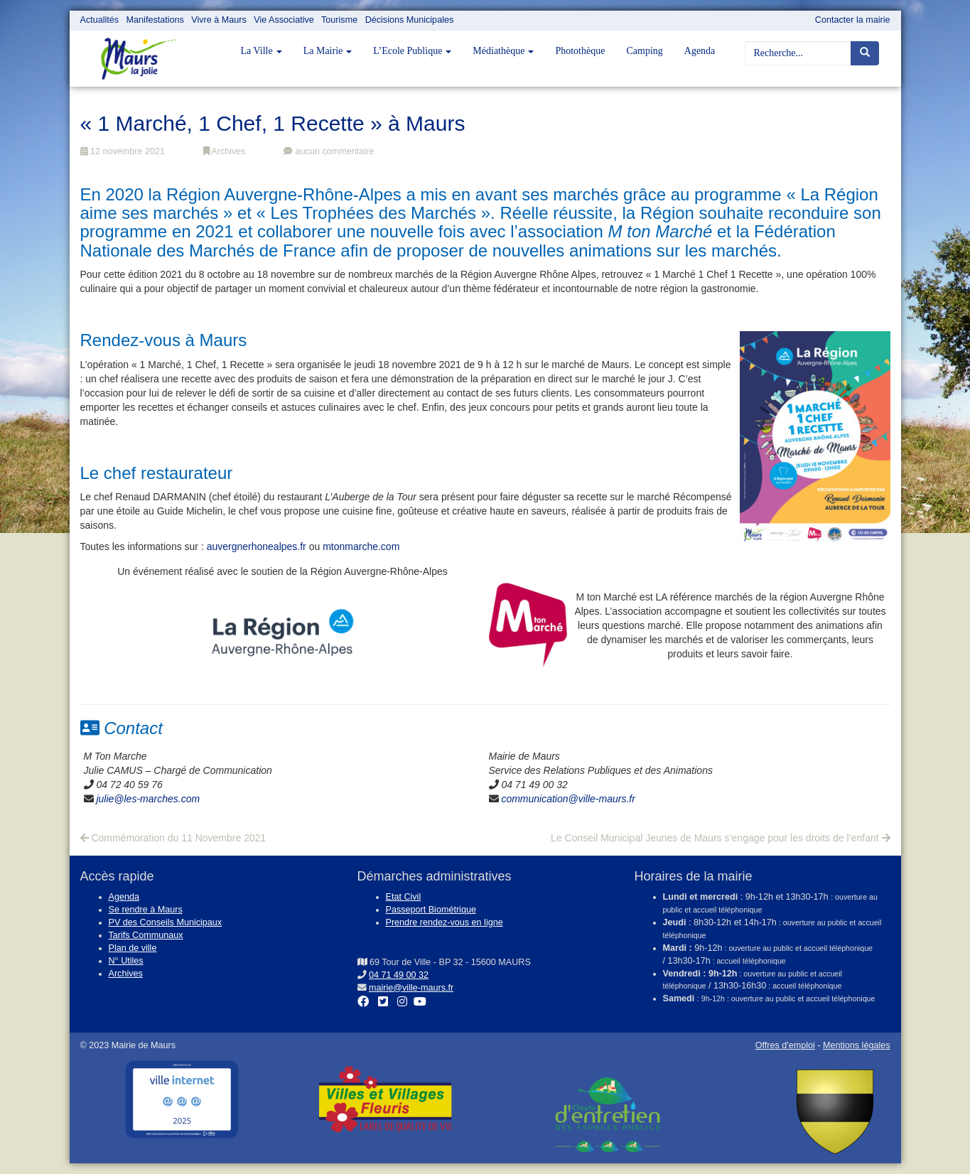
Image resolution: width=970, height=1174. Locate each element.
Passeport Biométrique (431, 910)
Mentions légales (856, 1045)
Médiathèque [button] (503, 50)
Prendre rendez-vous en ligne (444, 922)
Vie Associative (283, 20)
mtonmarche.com (361, 546)
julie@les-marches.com (148, 798)
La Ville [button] (261, 50)
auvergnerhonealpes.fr (256, 546)
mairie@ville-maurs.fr (411, 988)
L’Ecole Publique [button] (412, 50)
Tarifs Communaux (146, 935)
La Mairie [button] (327, 50)
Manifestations (155, 20)
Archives (224, 151)
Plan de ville (133, 948)
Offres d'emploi (785, 1045)
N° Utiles (126, 961)
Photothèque (580, 50)
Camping (644, 50)
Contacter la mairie (852, 20)
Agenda (700, 50)
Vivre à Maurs (218, 20)
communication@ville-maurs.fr (568, 798)
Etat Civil (403, 897)
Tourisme (339, 20)
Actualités (99, 20)
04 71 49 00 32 (399, 975)
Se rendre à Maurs (146, 910)
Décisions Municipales (409, 20)
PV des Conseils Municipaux (165, 922)
